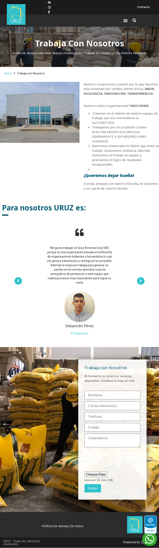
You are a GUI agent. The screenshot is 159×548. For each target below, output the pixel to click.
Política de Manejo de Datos (62, 526)
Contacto (143, 7)
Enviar (93, 488)
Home (8, 73)
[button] (125, 20)
